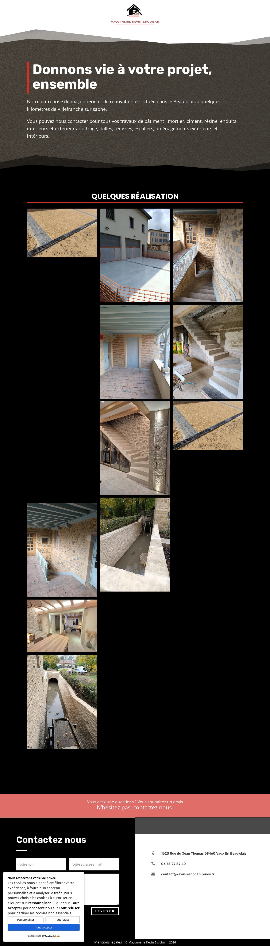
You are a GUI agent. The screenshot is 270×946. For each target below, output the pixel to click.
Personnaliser (25, 920)
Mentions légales (108, 942)
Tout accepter (43, 927)
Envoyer (105, 911)
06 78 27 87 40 (173, 864)
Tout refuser (62, 920)
